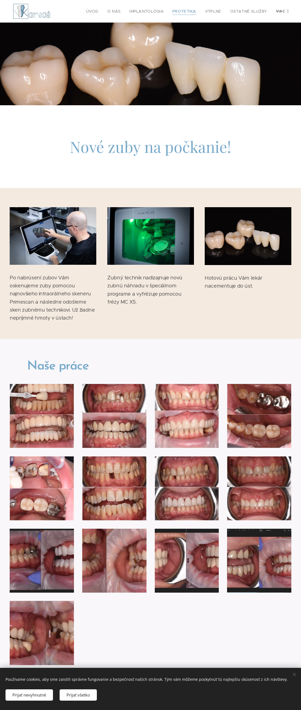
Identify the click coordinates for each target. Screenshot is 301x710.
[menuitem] (83, 11)
